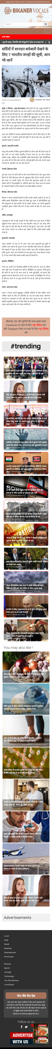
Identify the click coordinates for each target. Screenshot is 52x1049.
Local (6, 936)
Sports (7, 968)
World (6, 944)
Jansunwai (30, 2)
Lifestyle (7, 972)
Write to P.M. (10, 2)
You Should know (11, 980)
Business (8, 948)
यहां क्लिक (37, 325)
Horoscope (9, 957)
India (6, 940)
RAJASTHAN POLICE (43, 2)
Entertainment (10, 952)
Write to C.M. (20, 2)
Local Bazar (9, 984)
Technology (9, 976)
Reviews (7, 964)
